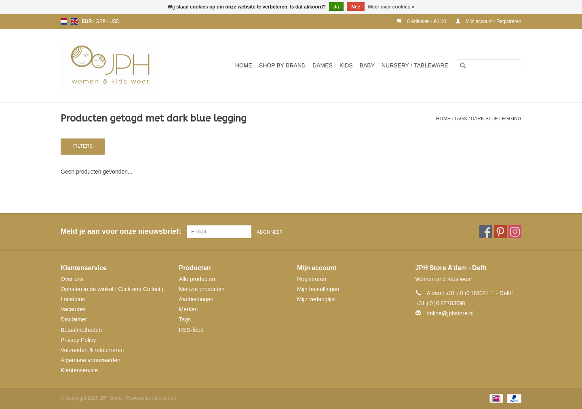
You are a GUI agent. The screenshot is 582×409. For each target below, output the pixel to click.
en (74, 21)
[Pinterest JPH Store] (500, 231)
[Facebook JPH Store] (485, 231)
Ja (336, 7)
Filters (83, 146)
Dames (322, 66)
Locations (73, 299)
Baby (367, 66)
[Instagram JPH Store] (514, 231)
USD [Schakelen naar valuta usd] (115, 21)
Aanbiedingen (196, 299)
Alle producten (197, 279)
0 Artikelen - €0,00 (422, 21)
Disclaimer (74, 320)
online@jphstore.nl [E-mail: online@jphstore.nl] (450, 313)
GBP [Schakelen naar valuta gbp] (101, 21)
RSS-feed (191, 330)
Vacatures (73, 309)
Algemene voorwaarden (90, 360)
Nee (355, 7)
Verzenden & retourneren (92, 350)
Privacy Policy (78, 340)
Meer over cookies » (391, 7)
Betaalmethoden (81, 330)
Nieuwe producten (202, 289)
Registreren (311, 279)
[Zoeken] (489, 65)
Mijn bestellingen (318, 289)
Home (243, 66)
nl (64, 21)
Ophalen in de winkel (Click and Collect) (112, 289)
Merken (188, 309)
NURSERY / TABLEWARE (415, 66)
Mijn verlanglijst (316, 299)
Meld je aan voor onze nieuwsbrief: (121, 231)
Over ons (72, 279)
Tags (460, 118)
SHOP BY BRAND (282, 66)
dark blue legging (496, 118)
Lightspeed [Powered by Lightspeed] (164, 398)
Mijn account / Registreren (488, 21)
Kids (346, 66)
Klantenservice (79, 370)
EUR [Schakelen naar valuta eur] (87, 21)
